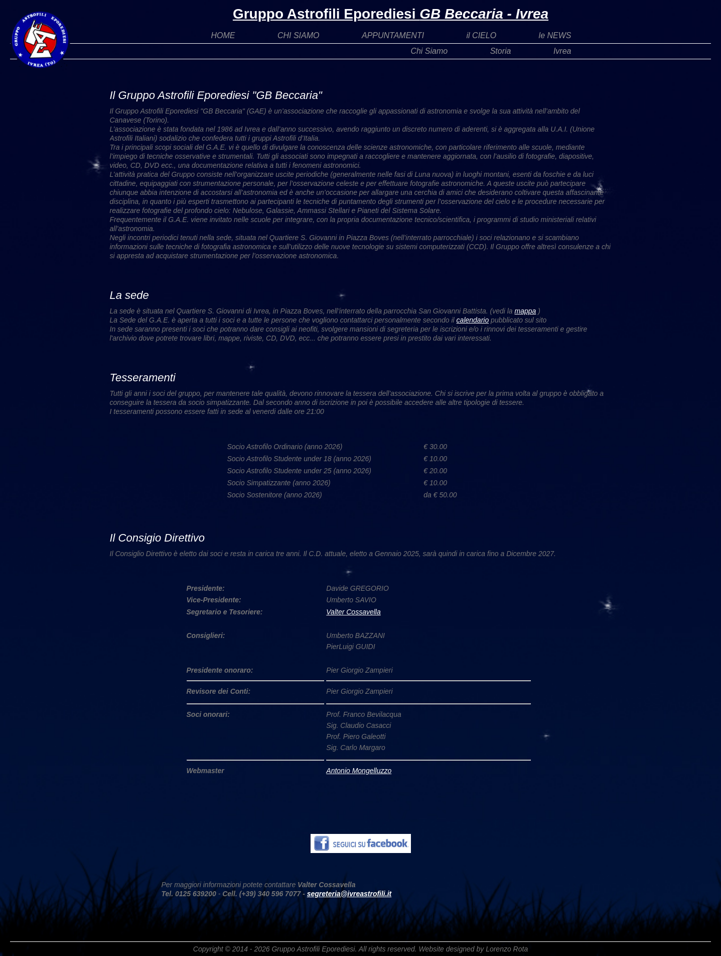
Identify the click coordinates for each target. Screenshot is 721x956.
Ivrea (562, 51)
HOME (223, 35)
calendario (473, 320)
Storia (500, 51)
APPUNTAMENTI (393, 35)
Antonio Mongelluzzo (358, 771)
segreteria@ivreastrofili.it (349, 894)
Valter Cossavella (353, 612)
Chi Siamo (429, 51)
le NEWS (555, 35)
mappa (525, 311)
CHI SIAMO (298, 35)
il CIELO (482, 35)
